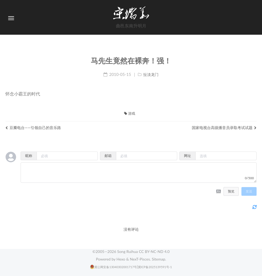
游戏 (129, 113)
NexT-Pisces (140, 259)
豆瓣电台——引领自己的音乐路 (33, 127)
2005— (106, 251)
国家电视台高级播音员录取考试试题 (224, 127)
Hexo (121, 259)
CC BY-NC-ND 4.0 (154, 251)
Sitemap (158, 259)
